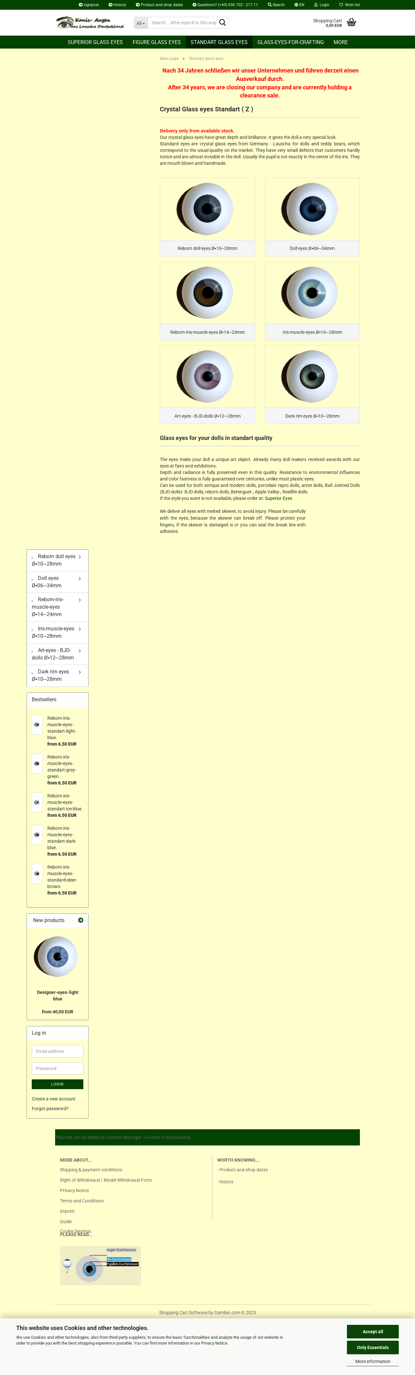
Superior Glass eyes (95, 42)
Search (276, 5)
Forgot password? (50, 1114)
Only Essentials (373, 1347)
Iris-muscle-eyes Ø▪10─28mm (53, 638)
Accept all (373, 1331)
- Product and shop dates (242, 1175)
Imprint (67, 1217)
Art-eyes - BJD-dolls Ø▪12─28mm (53, 660)
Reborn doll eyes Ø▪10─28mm (54, 566)
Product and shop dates (159, 5)
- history (225, 1187)
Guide (66, 1227)
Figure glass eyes (157, 42)
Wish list (349, 5)
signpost (89, 5)
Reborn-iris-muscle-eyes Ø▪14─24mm (48, 613)
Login (321, 5)
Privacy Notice (214, 1343)
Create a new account (54, 1104)
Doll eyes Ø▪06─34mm (47, 588)
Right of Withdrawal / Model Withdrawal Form (106, 1186)
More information (372, 1361)
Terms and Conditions (82, 1207)
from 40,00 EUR (57, 1017)
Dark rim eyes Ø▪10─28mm (50, 681)
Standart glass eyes (219, 42)
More (341, 42)
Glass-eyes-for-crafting (290, 42)
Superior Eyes (278, 504)
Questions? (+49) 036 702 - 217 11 (225, 5)
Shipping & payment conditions (91, 1175)
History (117, 5)
